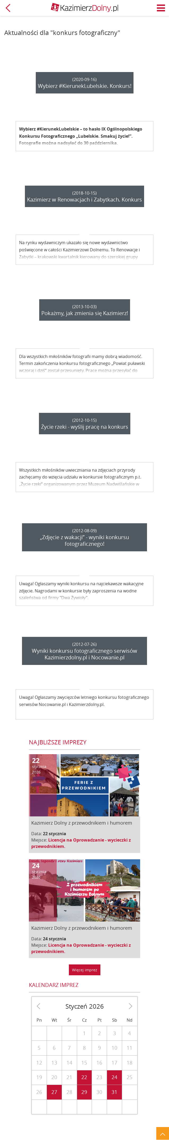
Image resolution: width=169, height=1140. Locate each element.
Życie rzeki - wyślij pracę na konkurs (84, 426)
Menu (161, 8)
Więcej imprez (84, 969)
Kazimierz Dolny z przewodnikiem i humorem (81, 823)
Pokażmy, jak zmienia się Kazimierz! (84, 313)
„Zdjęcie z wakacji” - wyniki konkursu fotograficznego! (84, 540)
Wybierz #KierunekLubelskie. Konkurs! (84, 86)
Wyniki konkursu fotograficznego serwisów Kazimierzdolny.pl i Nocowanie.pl (84, 654)
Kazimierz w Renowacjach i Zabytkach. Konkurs (84, 199)
